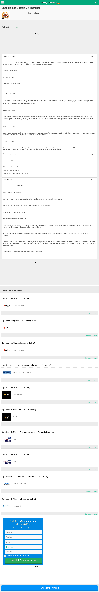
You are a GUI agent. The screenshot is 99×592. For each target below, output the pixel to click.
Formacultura (33, 13)
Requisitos (7, 180)
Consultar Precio (91, 313)
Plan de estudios (9, 154)
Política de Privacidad (21, 556)
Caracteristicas (9, 56)
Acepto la (17, 556)
